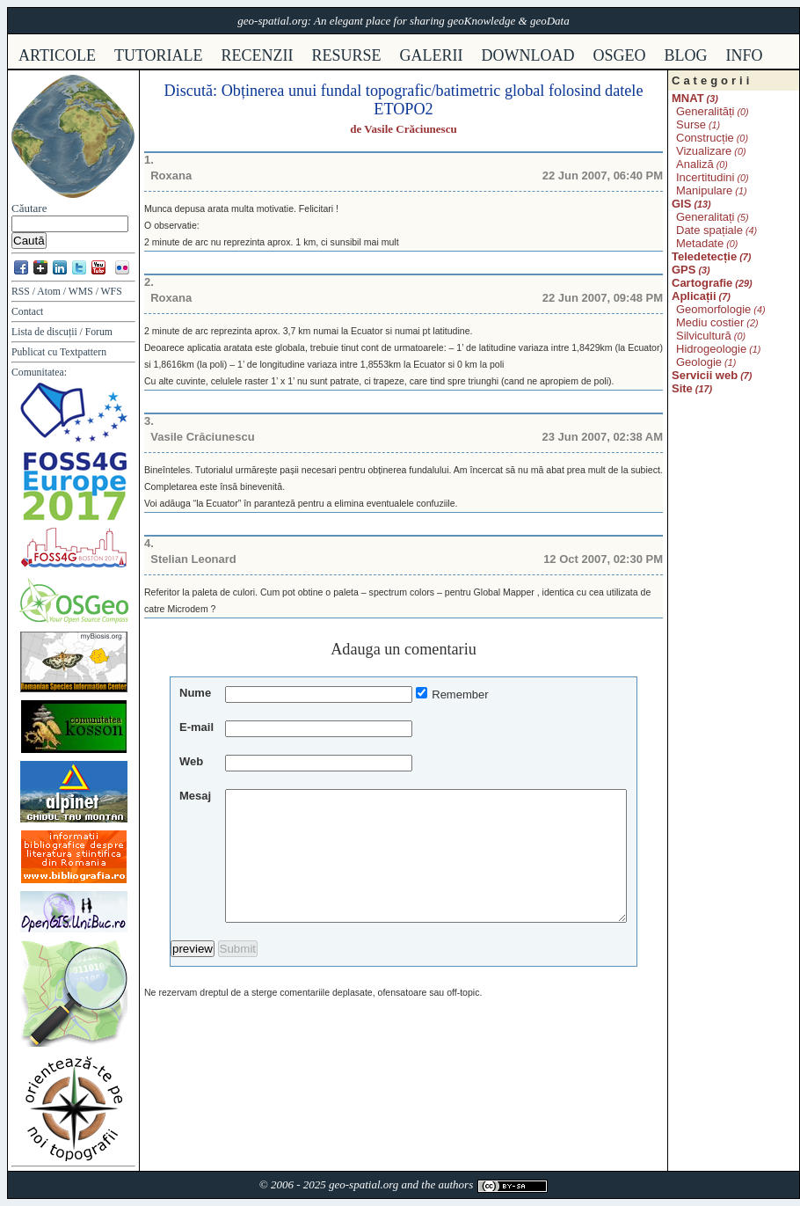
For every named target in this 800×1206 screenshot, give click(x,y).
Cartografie (702, 282)
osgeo (619, 55)
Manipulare (704, 190)
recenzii (258, 55)
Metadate (700, 243)
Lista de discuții (44, 332)
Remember (460, 694)
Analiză (695, 164)
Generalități (705, 111)
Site (682, 388)
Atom (49, 291)
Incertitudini (705, 177)
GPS (683, 269)
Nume (195, 692)
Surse (691, 124)
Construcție (705, 137)
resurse (347, 55)
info (744, 55)
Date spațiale (709, 230)
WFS (111, 291)
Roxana (171, 175)
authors (455, 1184)
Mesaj (195, 795)
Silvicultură (703, 335)
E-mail (196, 727)
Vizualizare (703, 150)
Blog (686, 55)
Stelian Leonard (193, 559)
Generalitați (705, 216)
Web (191, 761)
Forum (99, 332)
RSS (20, 291)
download (528, 55)
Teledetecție (704, 256)
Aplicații (694, 296)
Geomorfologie (713, 309)
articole (57, 55)
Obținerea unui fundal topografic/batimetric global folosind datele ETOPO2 (433, 100)
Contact (27, 312)
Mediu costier (710, 322)
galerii (431, 55)
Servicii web (705, 375)
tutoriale (158, 55)
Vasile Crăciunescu (410, 128)
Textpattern (83, 352)
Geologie (699, 362)
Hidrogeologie (711, 348)
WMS (81, 291)
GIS (681, 203)
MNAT (688, 98)
